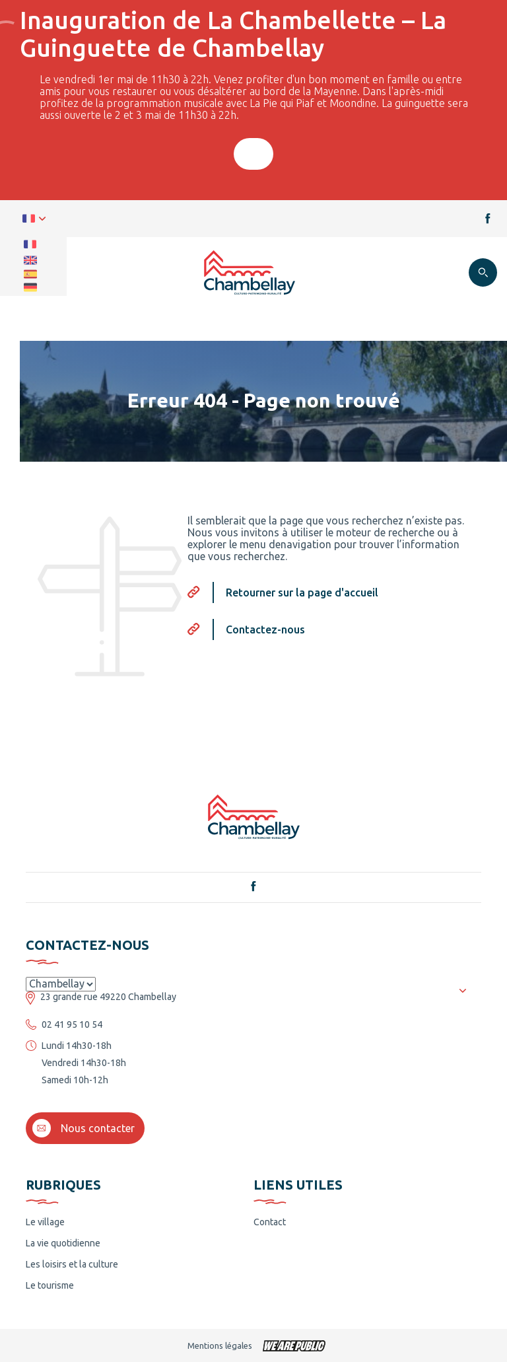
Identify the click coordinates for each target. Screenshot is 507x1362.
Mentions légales (219, 1345)
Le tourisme (50, 1285)
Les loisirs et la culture (72, 1264)
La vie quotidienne (63, 1243)
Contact (270, 1222)
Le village (45, 1222)
